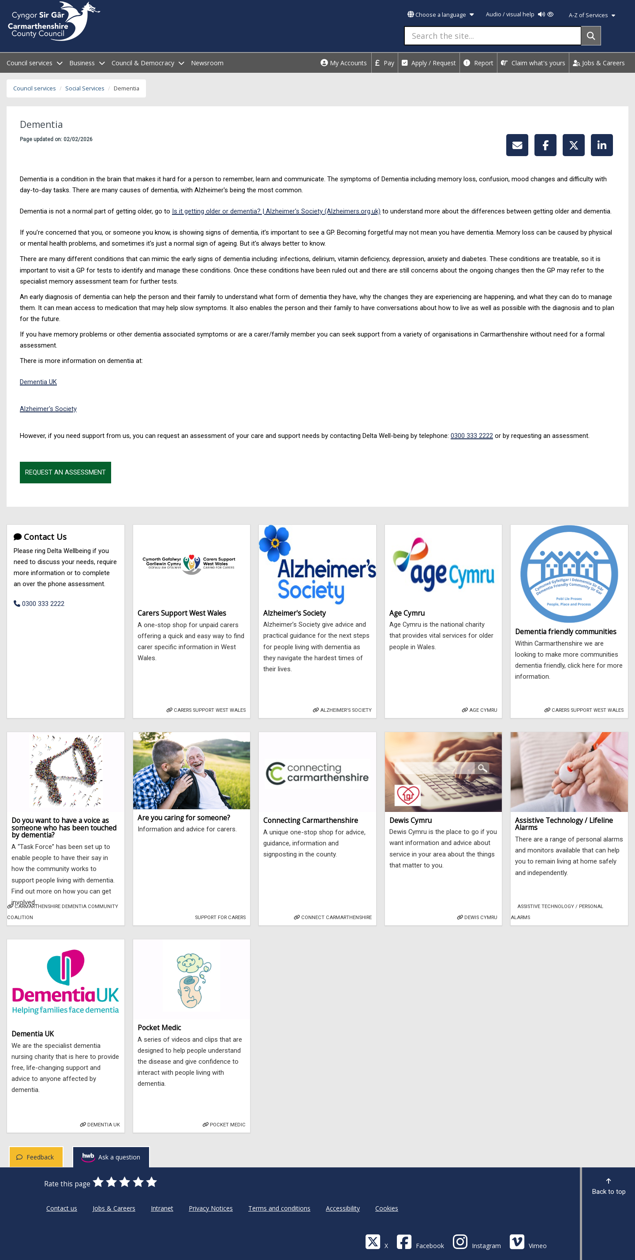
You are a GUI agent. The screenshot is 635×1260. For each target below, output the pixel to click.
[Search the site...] (493, 35)
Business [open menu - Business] (87, 63)
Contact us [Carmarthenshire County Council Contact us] (61, 1208)
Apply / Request (429, 63)
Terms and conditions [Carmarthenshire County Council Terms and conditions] (279, 1208)
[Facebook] (420, 1241)
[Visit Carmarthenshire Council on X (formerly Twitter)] (376, 1241)
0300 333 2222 (472, 436)
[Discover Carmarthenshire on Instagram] (476, 1241)
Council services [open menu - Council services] (35, 63)
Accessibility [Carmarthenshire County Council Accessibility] (343, 1208)
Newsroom (207, 63)
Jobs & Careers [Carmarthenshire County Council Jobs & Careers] (114, 1208)
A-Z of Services (592, 15)
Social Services (85, 88)
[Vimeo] (528, 1241)
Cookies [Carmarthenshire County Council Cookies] (386, 1208)
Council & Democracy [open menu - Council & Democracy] (148, 63)
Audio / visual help (519, 14)
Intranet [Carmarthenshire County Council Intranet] (162, 1208)
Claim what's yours (533, 63)
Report (478, 63)
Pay (384, 63)
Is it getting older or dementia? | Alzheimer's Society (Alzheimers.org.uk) (276, 211)
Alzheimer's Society (48, 409)
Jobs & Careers (599, 63)
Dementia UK (38, 382)
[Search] (591, 35)
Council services (34, 88)
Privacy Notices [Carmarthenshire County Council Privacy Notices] (211, 1208)
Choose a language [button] (440, 15)
